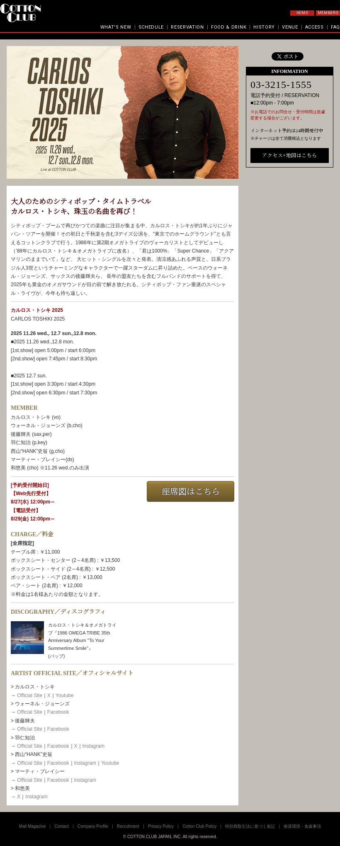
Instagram (93, 746)
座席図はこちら (191, 491)
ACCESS (314, 27)
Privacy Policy (161, 826)
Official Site (29, 695)
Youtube (65, 695)
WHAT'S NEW (115, 27)
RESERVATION (187, 27)
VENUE (290, 27)
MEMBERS (328, 13)
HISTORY (264, 27)
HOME (302, 13)
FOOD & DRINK (228, 27)
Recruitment (128, 826)
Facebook (58, 712)
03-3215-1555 (281, 217)
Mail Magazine (32, 826)
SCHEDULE (151, 27)
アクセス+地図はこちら (289, 288)
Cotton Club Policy (199, 826)
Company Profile (93, 826)
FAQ (335, 27)
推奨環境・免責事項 (302, 826)
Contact (61, 826)
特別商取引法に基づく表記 (250, 826)
